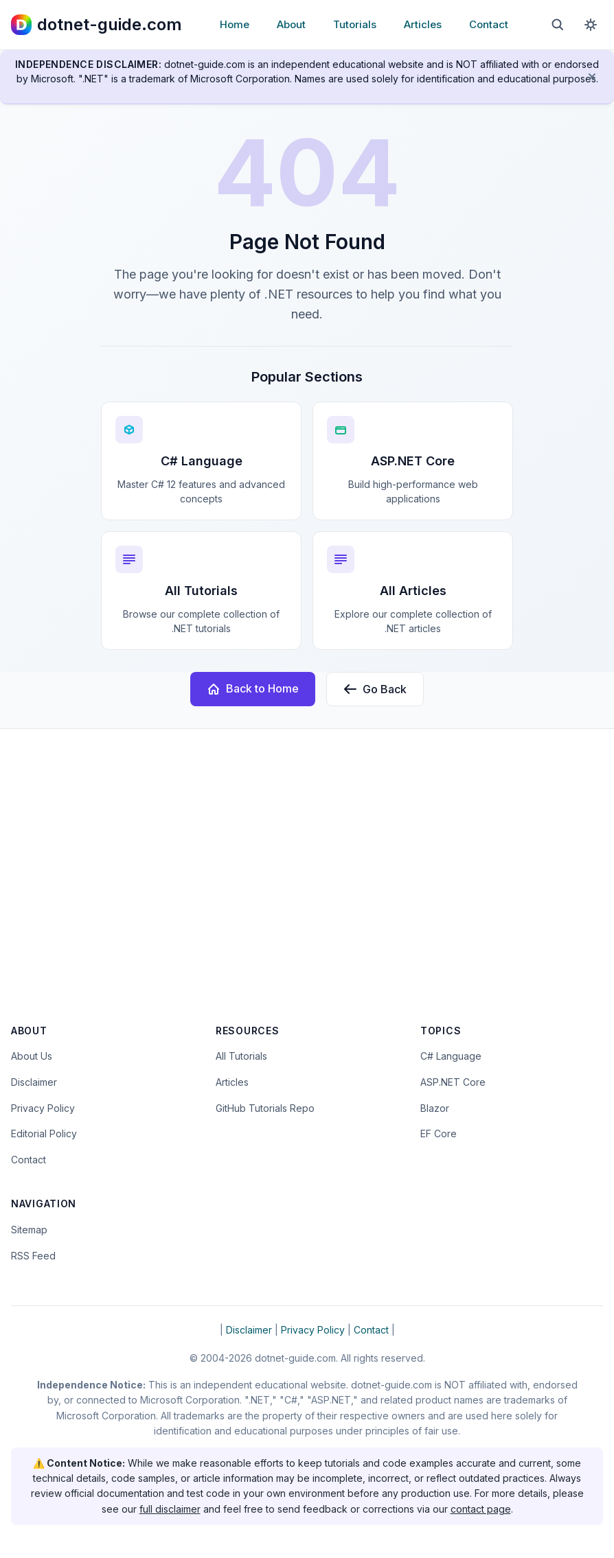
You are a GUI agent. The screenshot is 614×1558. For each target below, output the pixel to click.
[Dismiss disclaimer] (592, 77)
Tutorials (354, 24)
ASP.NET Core (453, 1082)
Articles (423, 24)
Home (234, 24)
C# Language (450, 1056)
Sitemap (29, 1229)
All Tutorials (241, 1056)
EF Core (438, 1133)
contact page (481, 1509)
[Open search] (557, 24)
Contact (488, 24)
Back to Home (253, 689)
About (291, 24)
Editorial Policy (44, 1133)
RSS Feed (33, 1255)
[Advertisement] (307, 885)
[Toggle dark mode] (590, 24)
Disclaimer (34, 1082)
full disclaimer (170, 1509)
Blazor (434, 1108)
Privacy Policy (43, 1108)
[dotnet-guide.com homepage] (96, 25)
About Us (31, 1056)
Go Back (375, 689)
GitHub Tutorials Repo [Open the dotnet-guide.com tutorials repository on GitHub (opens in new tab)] (265, 1108)
